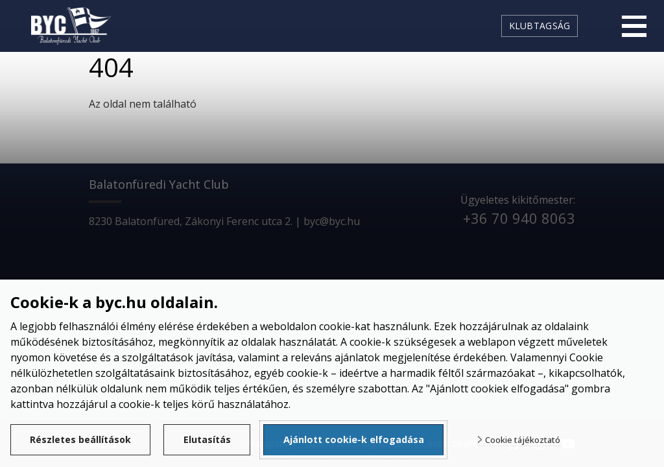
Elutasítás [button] (211, 439)
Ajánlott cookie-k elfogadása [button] (359, 439)
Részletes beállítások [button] (82, 439)
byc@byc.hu (331, 221)
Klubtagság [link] (540, 25)
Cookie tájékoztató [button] (528, 440)
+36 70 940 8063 (519, 218)
